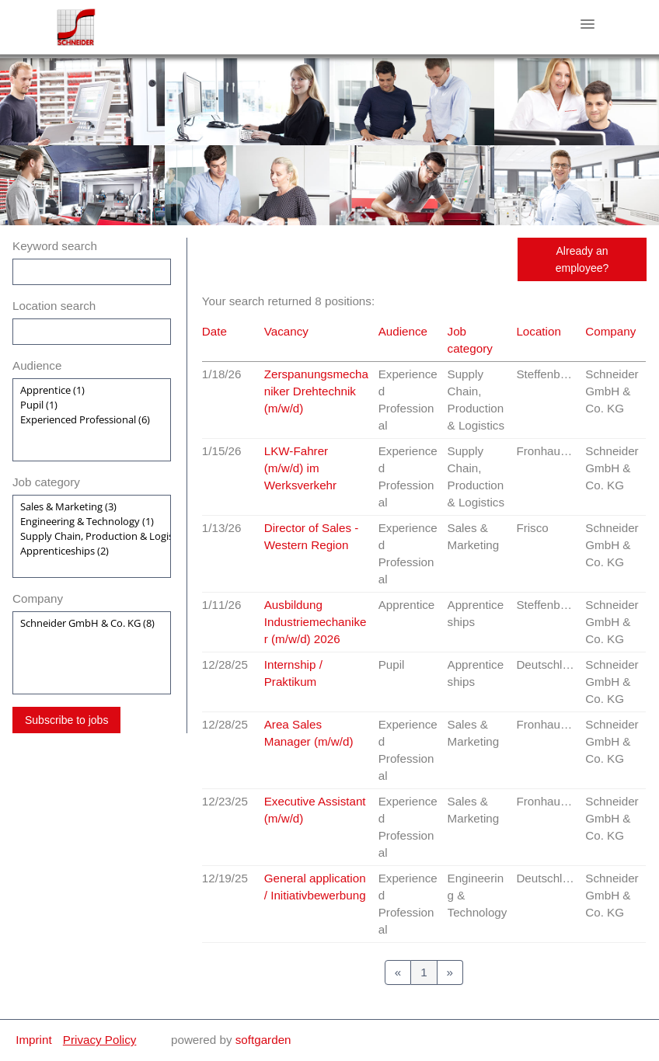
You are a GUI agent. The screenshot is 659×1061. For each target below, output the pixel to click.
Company (37, 598)
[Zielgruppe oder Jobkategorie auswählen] (91, 419)
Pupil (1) (92, 405)
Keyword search (54, 245)
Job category (46, 482)
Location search (54, 305)
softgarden (263, 1039)
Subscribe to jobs (66, 720)
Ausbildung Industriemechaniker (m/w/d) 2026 (315, 621)
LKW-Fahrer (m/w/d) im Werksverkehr (300, 468)
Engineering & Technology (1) (92, 521)
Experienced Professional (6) (92, 419)
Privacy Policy (100, 1039)
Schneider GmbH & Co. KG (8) (92, 623)
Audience (36, 365)
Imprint (33, 1039)
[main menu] (587, 24)
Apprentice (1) (92, 390)
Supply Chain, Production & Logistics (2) (92, 536)
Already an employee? (582, 259)
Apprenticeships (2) (92, 551)
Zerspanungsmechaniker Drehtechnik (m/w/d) (316, 391)
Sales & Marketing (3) (92, 506)
